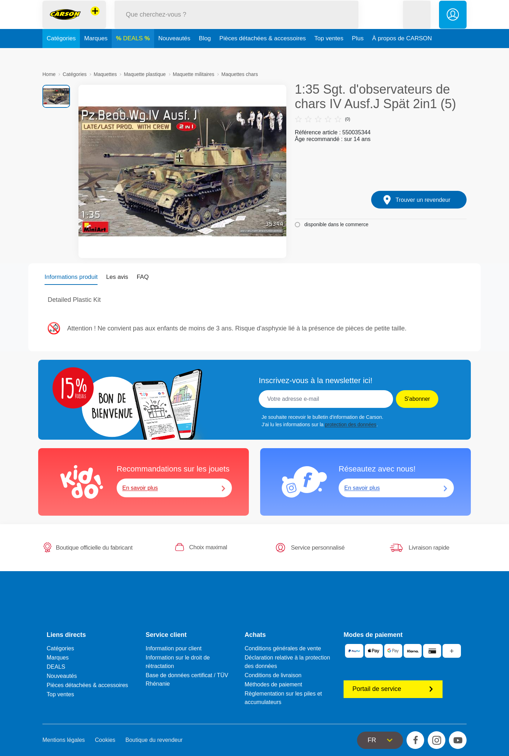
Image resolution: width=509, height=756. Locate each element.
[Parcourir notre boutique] (236, 22)
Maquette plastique (144, 74)
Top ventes (328, 54)
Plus (358, 54)
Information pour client (173, 648)
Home (48, 74)
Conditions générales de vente (283, 648)
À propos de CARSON (402, 54)
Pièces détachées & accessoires (263, 54)
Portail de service (393, 688)
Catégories (61, 54)
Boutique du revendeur (154, 740)
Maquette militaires (194, 74)
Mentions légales (63, 740)
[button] (417, 22)
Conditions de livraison (273, 675)
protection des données (350, 424)
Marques (95, 54)
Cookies (105, 740)
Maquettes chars (239, 74)
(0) (322, 119)
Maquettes (105, 74)
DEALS (133, 54)
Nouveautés (174, 54)
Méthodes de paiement (273, 684)
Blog (205, 54)
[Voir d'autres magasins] (95, 19)
